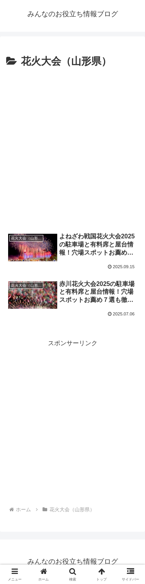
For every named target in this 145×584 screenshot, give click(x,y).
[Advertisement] (72, 146)
